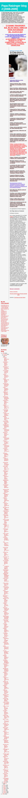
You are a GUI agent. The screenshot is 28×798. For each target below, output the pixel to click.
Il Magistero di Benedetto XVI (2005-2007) (4, 313)
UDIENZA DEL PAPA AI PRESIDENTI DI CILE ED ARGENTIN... (6, 575)
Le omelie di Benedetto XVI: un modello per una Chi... (5, 635)
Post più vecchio (23, 293)
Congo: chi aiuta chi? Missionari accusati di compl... (6, 708)
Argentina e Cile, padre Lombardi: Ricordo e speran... (6, 600)
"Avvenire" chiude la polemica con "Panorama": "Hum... (6, 613)
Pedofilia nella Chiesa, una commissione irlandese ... (6, 683)
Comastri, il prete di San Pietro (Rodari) (6, 754)
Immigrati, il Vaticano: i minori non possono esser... (5, 674)
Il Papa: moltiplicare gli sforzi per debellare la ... (5, 459)
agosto (4, 785)
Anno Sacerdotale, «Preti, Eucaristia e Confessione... (6, 544)
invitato (11, 216)
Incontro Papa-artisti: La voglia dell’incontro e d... (6, 549)
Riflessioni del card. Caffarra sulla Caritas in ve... (6, 762)
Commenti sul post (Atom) (19, 297)
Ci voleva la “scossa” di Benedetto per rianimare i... (6, 539)
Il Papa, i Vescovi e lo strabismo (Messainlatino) (6, 703)
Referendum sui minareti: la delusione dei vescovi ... (6, 368)
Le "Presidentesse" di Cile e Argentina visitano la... (6, 567)
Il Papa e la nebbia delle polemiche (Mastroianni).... (6, 741)
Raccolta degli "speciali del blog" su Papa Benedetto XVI (5, 322)
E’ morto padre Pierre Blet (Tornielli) (5, 410)
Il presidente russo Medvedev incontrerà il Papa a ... (5, 712)
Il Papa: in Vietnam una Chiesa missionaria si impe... (6, 733)
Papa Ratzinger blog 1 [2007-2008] (5, 331)
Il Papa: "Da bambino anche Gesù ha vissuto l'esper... (5, 692)
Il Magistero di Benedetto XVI (4, 311)
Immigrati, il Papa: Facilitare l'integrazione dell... (6, 687)
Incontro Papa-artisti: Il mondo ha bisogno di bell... (5, 775)
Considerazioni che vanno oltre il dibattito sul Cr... (5, 530)
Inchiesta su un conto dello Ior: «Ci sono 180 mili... (6, 771)
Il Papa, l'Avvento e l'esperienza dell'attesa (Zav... (5, 389)
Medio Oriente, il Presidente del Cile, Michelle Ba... (6, 571)
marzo (4, 790)
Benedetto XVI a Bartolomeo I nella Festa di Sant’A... (6, 426)
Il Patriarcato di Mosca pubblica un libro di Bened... (5, 402)
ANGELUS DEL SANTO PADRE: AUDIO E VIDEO (6, 482)
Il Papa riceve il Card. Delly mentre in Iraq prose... (6, 621)
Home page (18, 294)
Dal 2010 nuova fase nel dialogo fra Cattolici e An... (6, 746)
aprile (4, 789)
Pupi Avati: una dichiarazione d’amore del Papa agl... (6, 385)
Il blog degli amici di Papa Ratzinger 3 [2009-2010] (5, 328)
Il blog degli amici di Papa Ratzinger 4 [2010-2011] (5, 325)
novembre (5, 355)
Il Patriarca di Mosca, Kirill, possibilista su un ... (6, 643)
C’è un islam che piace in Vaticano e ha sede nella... (6, 558)
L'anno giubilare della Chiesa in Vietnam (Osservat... (6, 779)
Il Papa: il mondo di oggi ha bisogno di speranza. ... (6, 512)
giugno (4, 787)
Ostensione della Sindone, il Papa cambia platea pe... (6, 491)
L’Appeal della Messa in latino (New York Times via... (5, 394)
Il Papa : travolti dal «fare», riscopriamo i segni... (6, 535)
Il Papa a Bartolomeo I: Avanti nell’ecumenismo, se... (6, 407)
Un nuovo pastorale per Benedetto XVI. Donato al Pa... (6, 652)
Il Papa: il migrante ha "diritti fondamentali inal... (6, 679)
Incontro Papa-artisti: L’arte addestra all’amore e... (6, 700)
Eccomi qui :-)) (5, 595)
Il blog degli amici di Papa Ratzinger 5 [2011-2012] (5, 316)
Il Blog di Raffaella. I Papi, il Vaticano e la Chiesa (5, 309)
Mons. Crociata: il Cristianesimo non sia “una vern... (6, 721)
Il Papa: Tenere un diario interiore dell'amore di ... (6, 580)
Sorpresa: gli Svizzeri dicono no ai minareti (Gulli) (5, 434)
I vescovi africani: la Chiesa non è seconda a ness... (6, 376)
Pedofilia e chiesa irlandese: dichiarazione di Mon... (6, 630)
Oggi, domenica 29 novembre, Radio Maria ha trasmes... (6, 617)
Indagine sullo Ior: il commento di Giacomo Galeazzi (6, 758)
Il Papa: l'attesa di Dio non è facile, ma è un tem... (5, 584)
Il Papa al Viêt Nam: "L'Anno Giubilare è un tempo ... (6, 717)
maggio (4, 788)
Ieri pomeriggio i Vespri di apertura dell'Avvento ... (6, 486)
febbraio (4, 791)
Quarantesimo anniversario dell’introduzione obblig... (6, 398)
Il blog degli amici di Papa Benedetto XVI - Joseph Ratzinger (5, 306)
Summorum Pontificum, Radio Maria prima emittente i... (5, 455)
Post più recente (13, 293)
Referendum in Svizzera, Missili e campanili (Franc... (5, 364)
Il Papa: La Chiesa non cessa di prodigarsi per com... (6, 504)
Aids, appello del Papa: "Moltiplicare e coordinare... (6, 508)
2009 (3, 353)
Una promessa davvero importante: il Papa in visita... (6, 665)
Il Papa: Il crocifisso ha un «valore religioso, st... (6, 442)
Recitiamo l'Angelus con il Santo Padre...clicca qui (6, 526)
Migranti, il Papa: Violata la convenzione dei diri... (6, 696)
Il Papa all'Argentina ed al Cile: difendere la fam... (5, 592)
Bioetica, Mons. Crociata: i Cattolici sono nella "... (6, 729)
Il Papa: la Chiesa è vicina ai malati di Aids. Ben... (6, 500)
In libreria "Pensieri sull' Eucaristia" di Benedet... (6, 737)
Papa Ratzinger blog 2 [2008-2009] (14, 7)
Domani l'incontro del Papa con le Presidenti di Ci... (6, 648)
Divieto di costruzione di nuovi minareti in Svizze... (6, 430)
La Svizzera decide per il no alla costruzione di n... (6, 450)
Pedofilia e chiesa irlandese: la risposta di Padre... (5, 657)
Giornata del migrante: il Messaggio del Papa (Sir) (6, 661)
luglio (4, 786)
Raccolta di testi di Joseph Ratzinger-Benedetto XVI (4, 319)
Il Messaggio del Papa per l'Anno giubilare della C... (6, 751)
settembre (5, 783)
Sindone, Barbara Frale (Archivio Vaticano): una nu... (6, 380)
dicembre (5, 354)
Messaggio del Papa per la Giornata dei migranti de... (6, 670)
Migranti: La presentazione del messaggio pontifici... (6, 639)
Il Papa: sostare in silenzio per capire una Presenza (6, 588)
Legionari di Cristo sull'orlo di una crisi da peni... (5, 605)
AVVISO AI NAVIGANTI (5, 597)
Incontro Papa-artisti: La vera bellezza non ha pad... (6, 464)
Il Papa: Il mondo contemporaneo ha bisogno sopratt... (6, 521)
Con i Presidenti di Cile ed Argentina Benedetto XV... (6, 562)
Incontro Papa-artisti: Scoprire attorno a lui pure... (5, 554)
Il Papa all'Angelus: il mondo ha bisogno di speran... (6, 495)
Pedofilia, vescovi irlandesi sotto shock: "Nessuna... (6, 418)
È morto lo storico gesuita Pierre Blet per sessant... (6, 359)
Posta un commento (13, 291)
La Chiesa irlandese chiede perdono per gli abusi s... (5, 625)
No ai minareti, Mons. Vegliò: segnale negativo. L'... (6, 422)
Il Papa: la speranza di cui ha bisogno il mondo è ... (5, 477)
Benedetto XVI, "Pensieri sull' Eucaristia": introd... (6, 725)
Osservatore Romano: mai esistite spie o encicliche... (6, 609)
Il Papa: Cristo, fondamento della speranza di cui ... (5, 516)
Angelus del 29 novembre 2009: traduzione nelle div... (5, 472)
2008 (3, 793)
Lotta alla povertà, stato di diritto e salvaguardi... (6, 414)
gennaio (4, 792)
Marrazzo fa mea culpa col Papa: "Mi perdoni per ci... (6, 767)
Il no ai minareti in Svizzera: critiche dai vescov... (5, 372)
